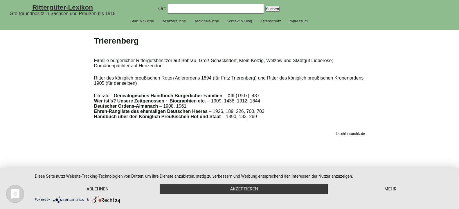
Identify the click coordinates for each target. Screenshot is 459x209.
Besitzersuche (174, 21)
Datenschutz (270, 21)
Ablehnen (98, 189)
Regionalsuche (206, 21)
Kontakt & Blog (239, 21)
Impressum (298, 21)
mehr (390, 189)
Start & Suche (142, 21)
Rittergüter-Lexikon (62, 7)
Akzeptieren (244, 189)
